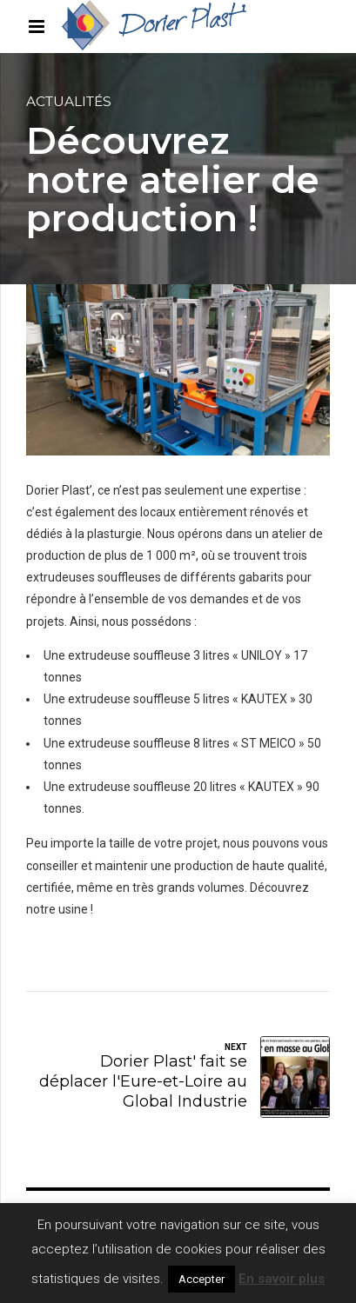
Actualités (68, 101)
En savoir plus (281, 1278)
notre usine (57, 909)
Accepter (201, 1279)
